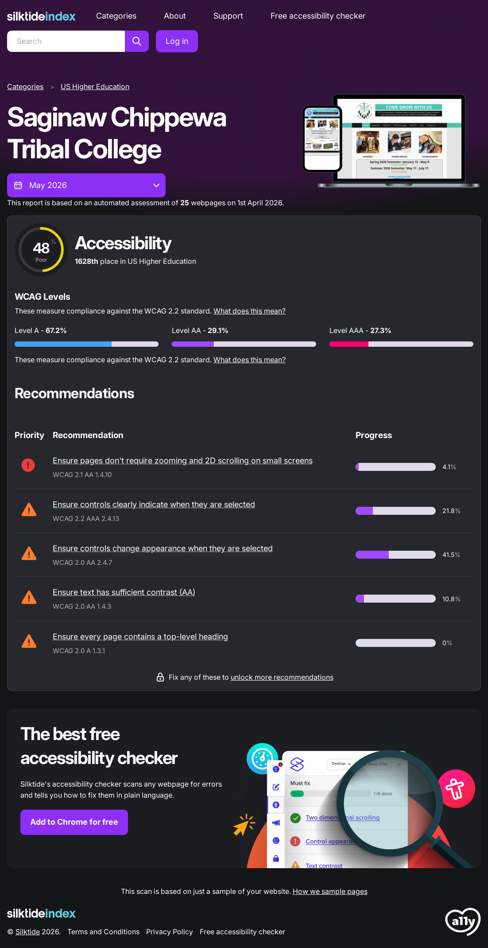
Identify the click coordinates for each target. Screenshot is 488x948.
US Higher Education (95, 86)
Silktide (27, 931)
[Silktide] (41, 16)
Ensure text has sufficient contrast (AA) (124, 592)
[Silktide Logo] (41, 913)
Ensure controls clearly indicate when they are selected (154, 504)
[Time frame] (86, 185)
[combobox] (86, 185)
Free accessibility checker (318, 15)
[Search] (66, 41)
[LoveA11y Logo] (463, 923)
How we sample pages (330, 891)
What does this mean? (249, 310)
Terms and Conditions (103, 931)
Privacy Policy (169, 931)
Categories (116, 15)
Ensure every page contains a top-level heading (140, 636)
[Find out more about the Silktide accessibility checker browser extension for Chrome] (244, 788)
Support (228, 15)
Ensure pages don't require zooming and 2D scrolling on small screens (183, 460)
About (175, 15)
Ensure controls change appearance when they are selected (163, 548)
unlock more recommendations (282, 677)
